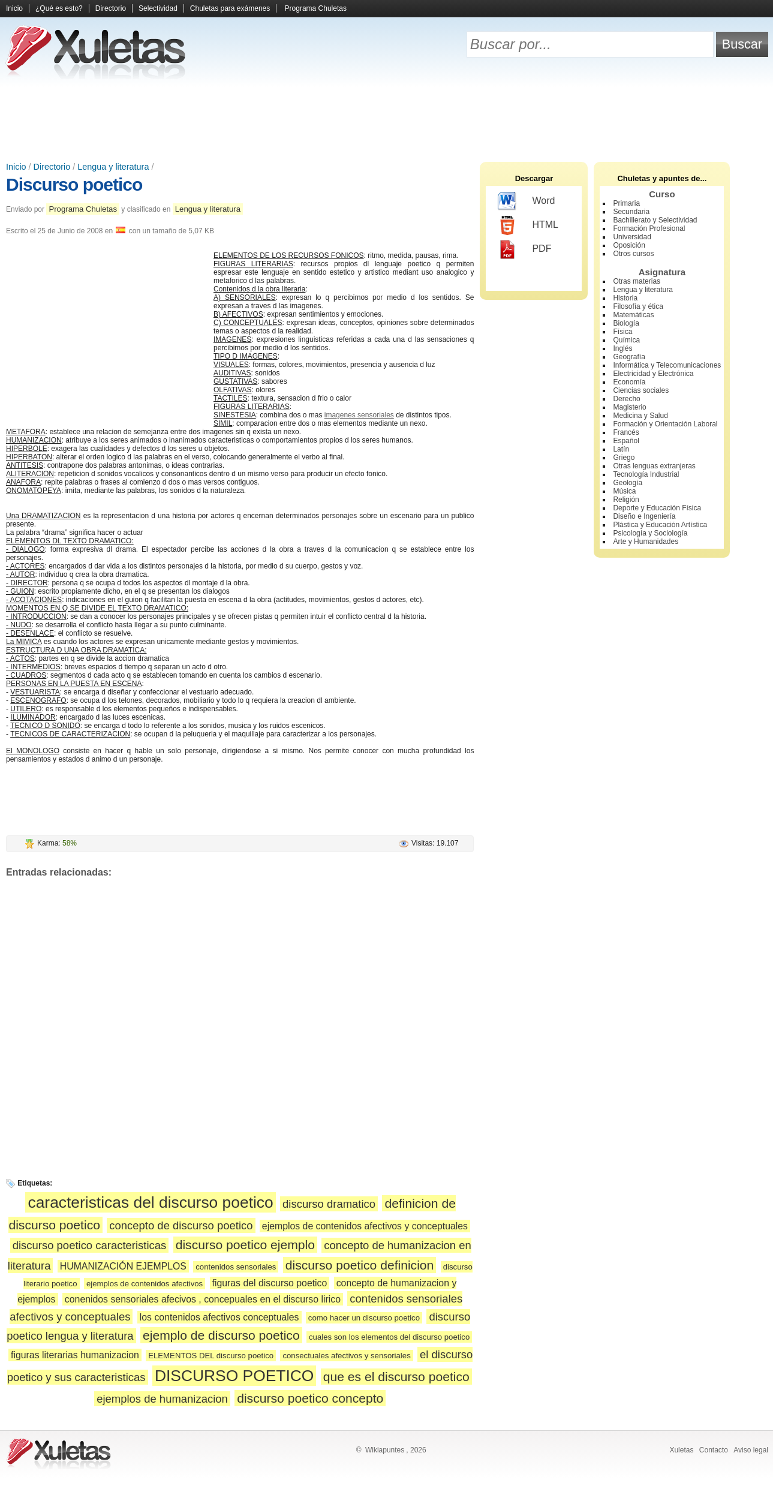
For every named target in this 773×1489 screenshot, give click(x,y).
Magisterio (629, 407)
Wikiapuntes (384, 1450)
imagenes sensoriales (359, 415)
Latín (621, 449)
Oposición (629, 245)
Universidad (632, 237)
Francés (626, 432)
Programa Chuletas (316, 8)
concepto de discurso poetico (180, 1225)
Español (626, 441)
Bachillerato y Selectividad (655, 220)
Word (526, 201)
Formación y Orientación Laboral (665, 424)
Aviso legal (750, 1450)
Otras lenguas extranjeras (654, 466)
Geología (627, 483)
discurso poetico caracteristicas (90, 1245)
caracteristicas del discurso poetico (150, 1202)
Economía (629, 382)
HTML (528, 225)
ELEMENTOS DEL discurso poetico (210, 1355)
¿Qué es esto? (59, 8)
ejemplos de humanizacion (162, 1398)
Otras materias (636, 281)
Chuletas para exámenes (230, 8)
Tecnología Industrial (646, 474)
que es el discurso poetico (396, 1376)
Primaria (626, 203)
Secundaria (631, 211)
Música (624, 491)
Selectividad (158, 8)
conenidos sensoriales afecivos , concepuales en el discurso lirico (203, 1299)
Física (622, 331)
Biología (626, 323)
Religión (626, 499)
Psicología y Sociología (650, 533)
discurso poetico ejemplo (245, 1245)
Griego (623, 457)
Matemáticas (633, 315)
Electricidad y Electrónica (653, 373)
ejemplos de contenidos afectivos (144, 1283)
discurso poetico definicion (359, 1265)
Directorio (110, 8)
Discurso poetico (74, 184)
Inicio (14, 8)
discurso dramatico (328, 1204)
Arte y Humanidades (645, 541)
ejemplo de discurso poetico (221, 1335)
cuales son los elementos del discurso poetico (389, 1336)
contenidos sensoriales (235, 1266)
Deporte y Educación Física (657, 508)
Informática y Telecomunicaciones (667, 365)
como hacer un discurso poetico (364, 1317)
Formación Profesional (649, 228)
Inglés (622, 348)
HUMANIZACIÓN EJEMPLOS (123, 1266)
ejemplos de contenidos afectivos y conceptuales (365, 1226)
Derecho (626, 399)
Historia (625, 298)
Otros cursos (633, 253)
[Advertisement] (387, 120)
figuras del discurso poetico (269, 1283)
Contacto (713, 1450)
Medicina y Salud (640, 415)
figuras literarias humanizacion (75, 1355)
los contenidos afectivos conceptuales (219, 1317)
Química (626, 340)
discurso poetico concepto (310, 1398)
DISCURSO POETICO (234, 1376)
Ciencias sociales (641, 390)
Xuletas (681, 1450)
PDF (524, 249)
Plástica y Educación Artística (660, 525)
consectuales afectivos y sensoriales (346, 1355)
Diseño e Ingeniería (644, 516)
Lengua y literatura (113, 167)
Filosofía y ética (638, 306)
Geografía (629, 357)
